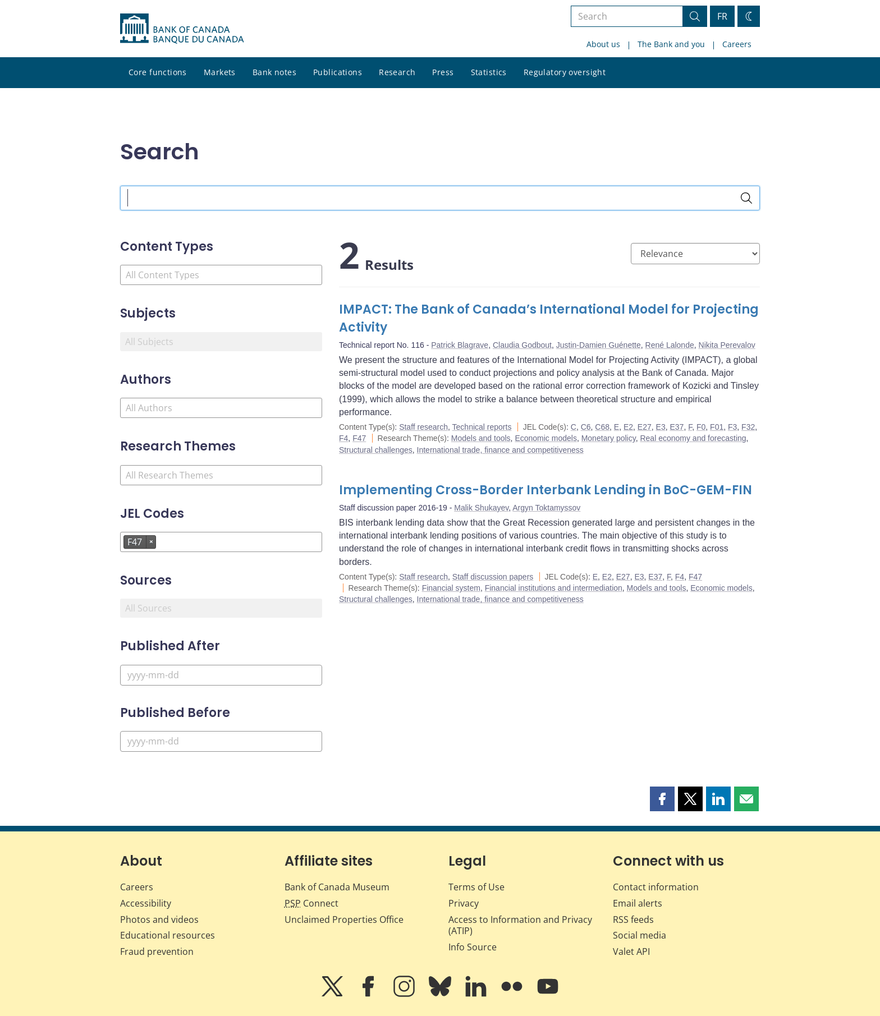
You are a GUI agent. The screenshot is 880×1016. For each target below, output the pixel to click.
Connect (311, 903)
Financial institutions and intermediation (553, 587)
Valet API (631, 951)
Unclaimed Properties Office (344, 919)
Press (442, 72)
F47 (359, 438)
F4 (343, 438)
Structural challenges (375, 449)
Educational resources (167, 935)
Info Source (472, 947)
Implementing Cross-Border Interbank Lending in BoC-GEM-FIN (545, 490)
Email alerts (637, 903)
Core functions (158, 72)
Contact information (656, 887)
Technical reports (482, 426)
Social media (639, 935)
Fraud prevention (157, 951)
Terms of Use (476, 887)
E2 (628, 426)
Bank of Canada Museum (337, 887)
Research (397, 72)
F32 (748, 426)
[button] (662, 799)
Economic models (546, 438)
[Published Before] (221, 741)
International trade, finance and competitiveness (500, 449)
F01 (716, 426)
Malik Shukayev (481, 507)
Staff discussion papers (493, 576)
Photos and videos (159, 919)
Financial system (451, 587)
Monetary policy (608, 438)
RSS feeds (633, 919)
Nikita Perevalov (727, 345)
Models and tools (481, 438)
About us (603, 44)
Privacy (463, 903)
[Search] (746, 198)
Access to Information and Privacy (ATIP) (520, 925)
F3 (732, 426)
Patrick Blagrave (459, 345)
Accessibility (145, 903)
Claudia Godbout (522, 345)
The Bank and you (671, 44)
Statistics (489, 72)
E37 (677, 426)
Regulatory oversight (565, 72)
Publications (337, 72)
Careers (736, 44)
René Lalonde (669, 345)
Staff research (423, 426)
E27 (645, 426)
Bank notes (274, 72)
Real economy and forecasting (693, 438)
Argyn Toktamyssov (546, 507)
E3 (661, 426)
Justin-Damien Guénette (598, 345)
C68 (602, 426)
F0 (700, 426)
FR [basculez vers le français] (722, 16)
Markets (220, 72)
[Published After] (221, 675)
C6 (586, 426)
